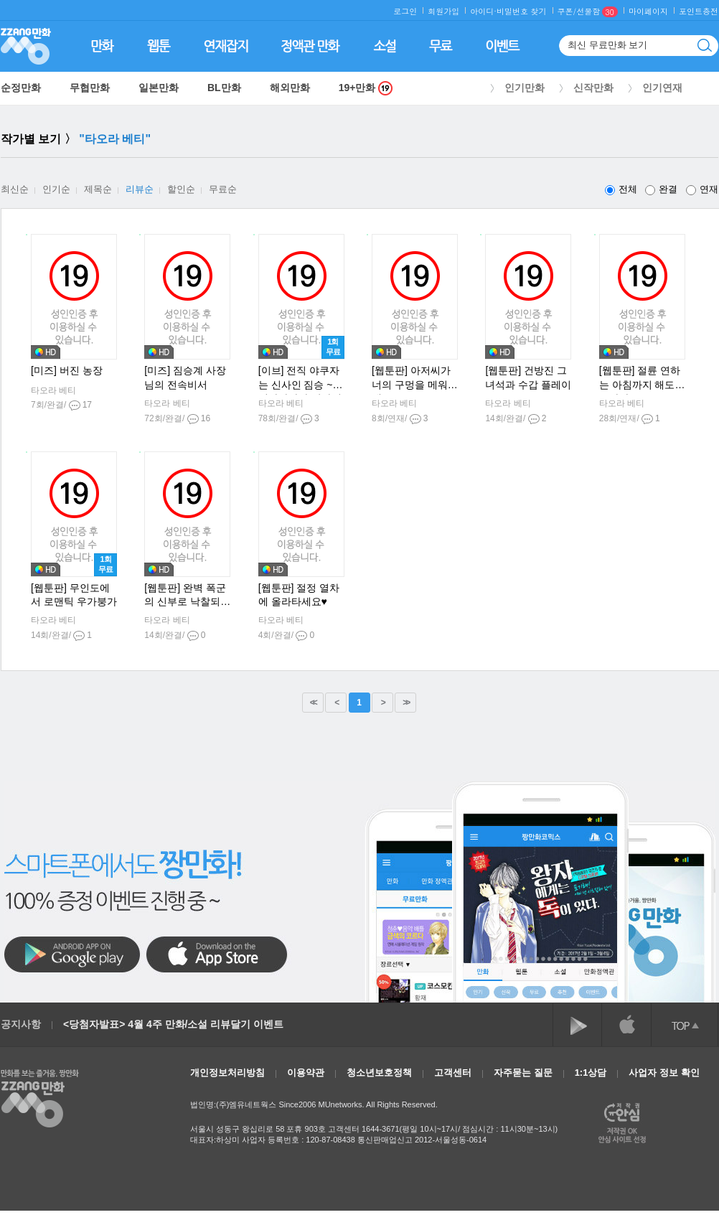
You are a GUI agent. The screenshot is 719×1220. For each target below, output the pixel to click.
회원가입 (443, 11)
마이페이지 (648, 11)
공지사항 (21, 1024)
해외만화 (290, 88)
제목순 (98, 189)
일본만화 (158, 88)
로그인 (405, 11)
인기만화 (524, 88)
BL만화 (224, 88)
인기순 (56, 189)
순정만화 (21, 88)
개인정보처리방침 (227, 1072)
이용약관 (305, 1072)
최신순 (15, 189)
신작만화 (593, 88)
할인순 (181, 189)
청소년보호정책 (379, 1072)
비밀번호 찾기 (522, 11)
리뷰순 (140, 189)
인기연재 (662, 88)
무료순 (223, 189)
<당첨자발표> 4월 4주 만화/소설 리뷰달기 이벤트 (173, 1024)
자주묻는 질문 (523, 1072)
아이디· (483, 11)
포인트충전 (698, 11)
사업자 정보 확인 (664, 1072)
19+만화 (366, 88)
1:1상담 (591, 1072)
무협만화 (90, 88)
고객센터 (452, 1072)
